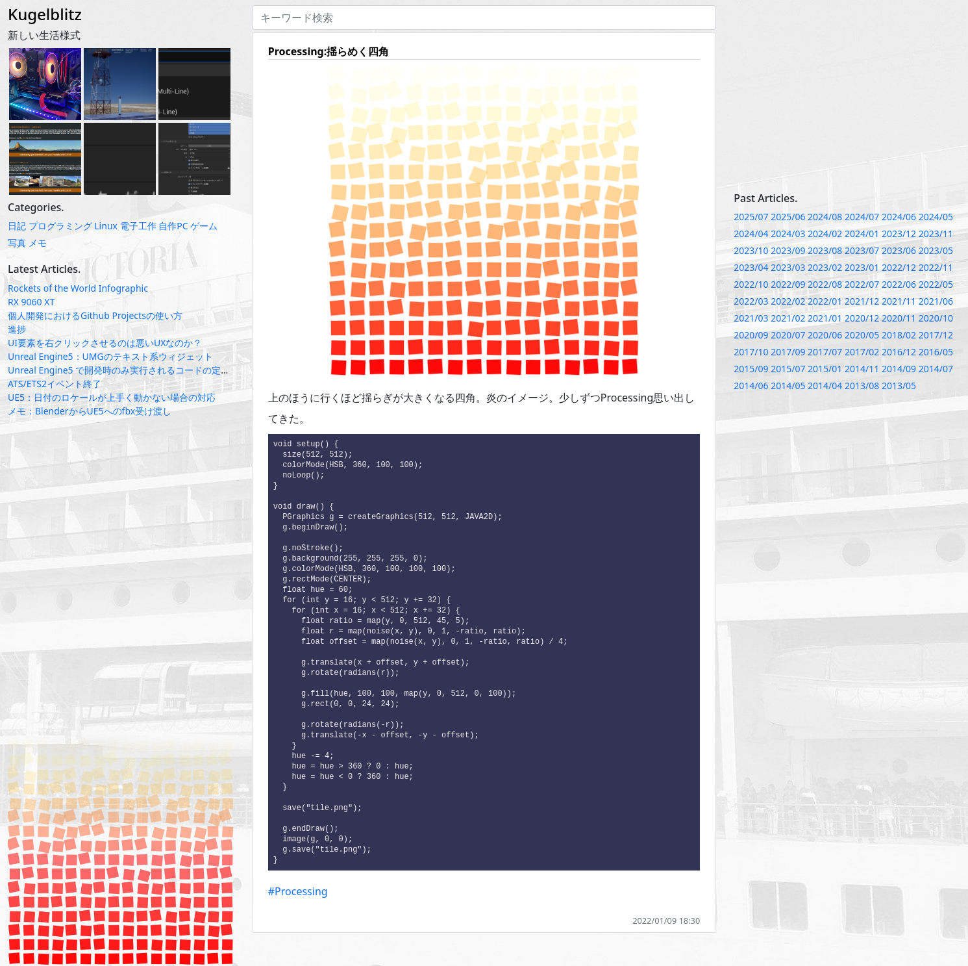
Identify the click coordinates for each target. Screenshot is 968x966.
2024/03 (788, 233)
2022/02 (788, 301)
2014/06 (751, 385)
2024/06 (899, 216)
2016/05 (936, 352)
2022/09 (788, 284)
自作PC (173, 226)
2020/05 (862, 335)
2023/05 (936, 250)
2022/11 (936, 267)
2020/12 (862, 318)
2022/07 (862, 284)
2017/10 (751, 352)
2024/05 (936, 216)
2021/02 (788, 318)
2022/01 (825, 301)
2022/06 (899, 284)
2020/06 (825, 335)
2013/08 (862, 385)
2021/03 (751, 318)
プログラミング (60, 226)
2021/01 (825, 318)
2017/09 (788, 352)
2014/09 (899, 368)
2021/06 (936, 301)
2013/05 (899, 385)
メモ (38, 242)
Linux (106, 226)
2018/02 (899, 335)
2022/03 (751, 301)
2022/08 (825, 284)
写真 (17, 242)
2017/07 (825, 352)
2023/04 (751, 267)
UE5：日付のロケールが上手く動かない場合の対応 (112, 397)
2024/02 (825, 233)
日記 (17, 226)
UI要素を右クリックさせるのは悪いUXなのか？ (105, 343)
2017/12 (936, 335)
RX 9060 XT (31, 302)
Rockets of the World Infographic (78, 288)
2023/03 (788, 267)
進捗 (17, 329)
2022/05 (936, 284)
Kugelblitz (45, 14)
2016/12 (899, 352)
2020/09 (751, 335)
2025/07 (751, 216)
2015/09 (751, 368)
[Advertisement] (847, 96)
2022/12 (899, 267)
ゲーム (203, 226)
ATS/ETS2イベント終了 (54, 383)
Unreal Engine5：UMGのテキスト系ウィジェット (110, 356)
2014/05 (788, 385)
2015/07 (788, 368)
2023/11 (936, 233)
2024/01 (862, 233)
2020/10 (936, 318)
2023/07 (862, 250)
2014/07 (936, 368)
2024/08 (825, 216)
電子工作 (138, 226)
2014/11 (862, 368)
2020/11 (899, 318)
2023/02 (825, 267)
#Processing (298, 918)
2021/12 (862, 301)
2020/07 (788, 335)
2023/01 (862, 267)
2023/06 (899, 250)
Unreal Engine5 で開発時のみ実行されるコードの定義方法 (128, 370)
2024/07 (862, 216)
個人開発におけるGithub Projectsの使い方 (95, 315)
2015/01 (825, 368)
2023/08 (825, 250)
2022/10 (751, 284)
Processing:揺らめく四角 (328, 51)
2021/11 (899, 301)
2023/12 (899, 233)
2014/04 (825, 385)
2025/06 (788, 216)
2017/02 (862, 352)
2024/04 (751, 233)
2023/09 (788, 250)
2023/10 (751, 250)
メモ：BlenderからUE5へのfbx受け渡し (89, 411)
